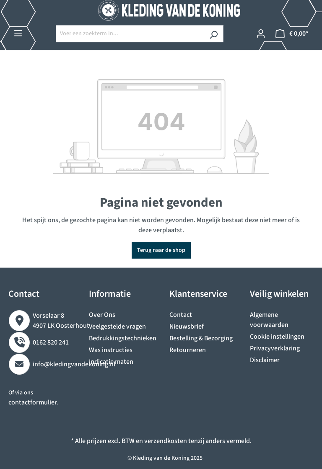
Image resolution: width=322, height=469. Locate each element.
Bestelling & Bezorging (201, 338)
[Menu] (18, 33)
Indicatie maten (111, 361)
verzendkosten (165, 441)
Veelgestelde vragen (117, 326)
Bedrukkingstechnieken (122, 338)
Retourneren (187, 350)
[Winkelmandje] (292, 34)
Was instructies (110, 350)
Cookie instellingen (277, 336)
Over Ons (102, 314)
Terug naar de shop (161, 250)
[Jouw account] (260, 34)
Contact (180, 314)
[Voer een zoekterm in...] (130, 33)
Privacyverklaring (275, 348)
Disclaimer (265, 360)
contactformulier (32, 402)
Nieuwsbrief (186, 326)
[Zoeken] (213, 33)
